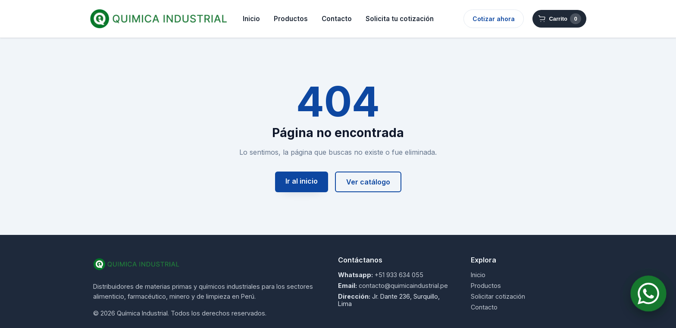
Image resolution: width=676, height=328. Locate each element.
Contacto (337, 19)
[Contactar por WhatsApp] (649, 294)
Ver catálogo (368, 182)
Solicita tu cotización (400, 19)
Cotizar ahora (494, 18)
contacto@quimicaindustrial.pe (403, 285)
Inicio (251, 19)
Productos (291, 19)
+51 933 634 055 (399, 274)
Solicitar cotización (498, 296)
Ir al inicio (301, 181)
